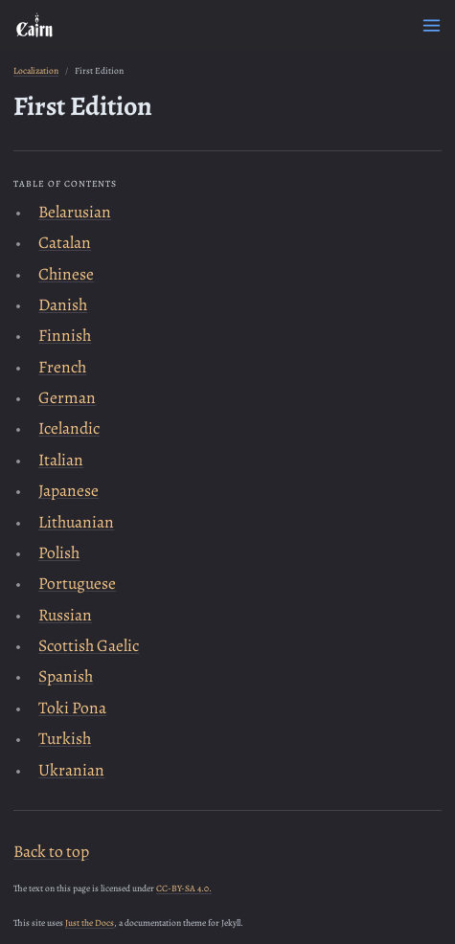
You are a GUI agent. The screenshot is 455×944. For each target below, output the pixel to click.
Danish (62, 304)
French (62, 366)
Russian (65, 614)
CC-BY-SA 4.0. (184, 888)
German (67, 397)
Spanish (65, 675)
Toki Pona (72, 707)
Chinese (66, 273)
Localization (35, 70)
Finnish (64, 335)
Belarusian (74, 211)
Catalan (64, 242)
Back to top (51, 851)
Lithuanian (76, 521)
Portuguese (77, 583)
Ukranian (71, 769)
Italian (60, 459)
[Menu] (431, 25)
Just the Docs (89, 922)
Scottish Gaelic (88, 645)
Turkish (64, 738)
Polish (59, 552)
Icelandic (69, 427)
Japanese (68, 490)
